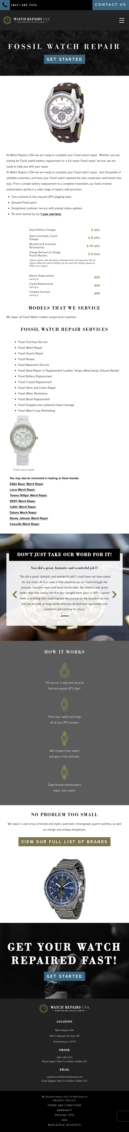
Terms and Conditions (64, 1105)
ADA (64, 1120)
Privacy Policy (64, 1100)
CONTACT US (110, 5)
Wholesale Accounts (64, 1124)
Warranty (64, 1110)
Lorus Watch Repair (22, 489)
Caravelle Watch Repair (24, 524)
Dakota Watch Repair (23, 512)
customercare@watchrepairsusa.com (64, 1076)
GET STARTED (64, 59)
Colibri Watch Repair (23, 507)
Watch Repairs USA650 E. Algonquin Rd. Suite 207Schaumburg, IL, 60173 (64, 1036)
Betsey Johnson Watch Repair (29, 518)
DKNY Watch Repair (22, 501)
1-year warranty (50, 214)
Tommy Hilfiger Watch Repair (28, 495)
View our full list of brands (64, 842)
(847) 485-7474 (65, 1057)
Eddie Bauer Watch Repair (27, 484)
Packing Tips (64, 1115)
